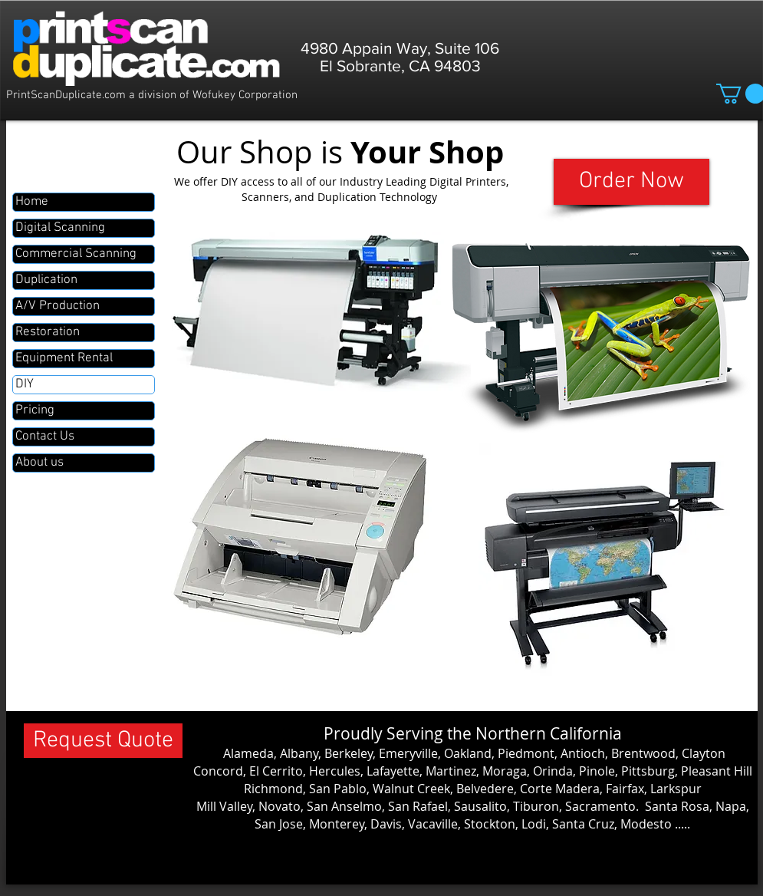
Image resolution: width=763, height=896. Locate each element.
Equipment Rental (64, 358)
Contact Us (44, 436)
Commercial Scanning (75, 254)
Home (31, 201)
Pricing (34, 410)
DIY (24, 384)
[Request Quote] (103, 740)
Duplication (46, 280)
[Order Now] (631, 182)
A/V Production (57, 306)
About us (39, 462)
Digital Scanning (60, 228)
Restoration (47, 332)
